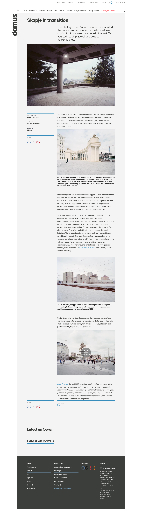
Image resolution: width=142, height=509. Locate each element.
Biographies (58, 464)
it (109, 2)
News (25, 11)
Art (55, 11)
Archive (61, 11)
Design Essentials (80, 11)
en (111, 2)
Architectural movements (63, 467)
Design (49, 11)
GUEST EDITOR (61, 2)
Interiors (42, 11)
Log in (123, 2)
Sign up (118, 2)
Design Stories (94, 11)
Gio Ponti (57, 485)
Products (69, 11)
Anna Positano (62, 384)
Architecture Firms (60, 474)
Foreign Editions (33, 489)
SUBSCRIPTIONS (93, 2)
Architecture (33, 11)
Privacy (108, 492)
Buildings (57, 471)
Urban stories (59, 481)
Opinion (30, 478)
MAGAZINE (71, 2)
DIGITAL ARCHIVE (81, 2)
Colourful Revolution (87, 248)
